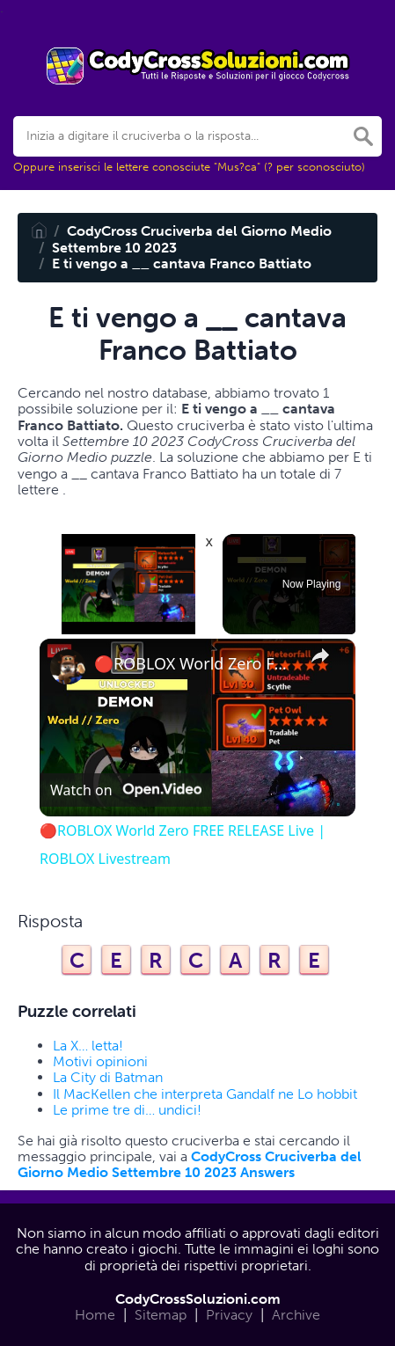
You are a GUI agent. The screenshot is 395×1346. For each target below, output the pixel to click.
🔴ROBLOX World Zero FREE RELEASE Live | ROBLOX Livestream (195, 664)
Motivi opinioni (100, 1061)
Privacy (229, 1314)
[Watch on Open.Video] (126, 790)
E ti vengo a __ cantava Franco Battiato (181, 263)
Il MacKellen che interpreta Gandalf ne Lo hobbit (205, 1094)
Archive (296, 1314)
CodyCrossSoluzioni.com (198, 1299)
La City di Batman (108, 1077)
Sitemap (161, 1314)
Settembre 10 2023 (114, 247)
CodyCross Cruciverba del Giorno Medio (199, 231)
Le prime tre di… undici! (127, 1109)
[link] (67, 666)
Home (95, 1314)
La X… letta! (88, 1045)
